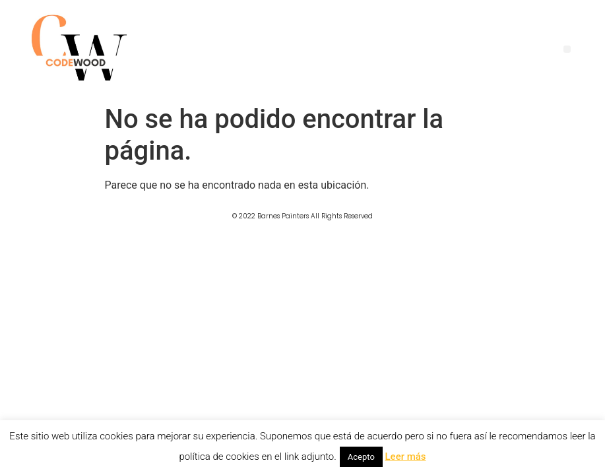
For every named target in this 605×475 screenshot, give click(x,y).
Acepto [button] (361, 457)
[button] (567, 49)
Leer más (405, 456)
